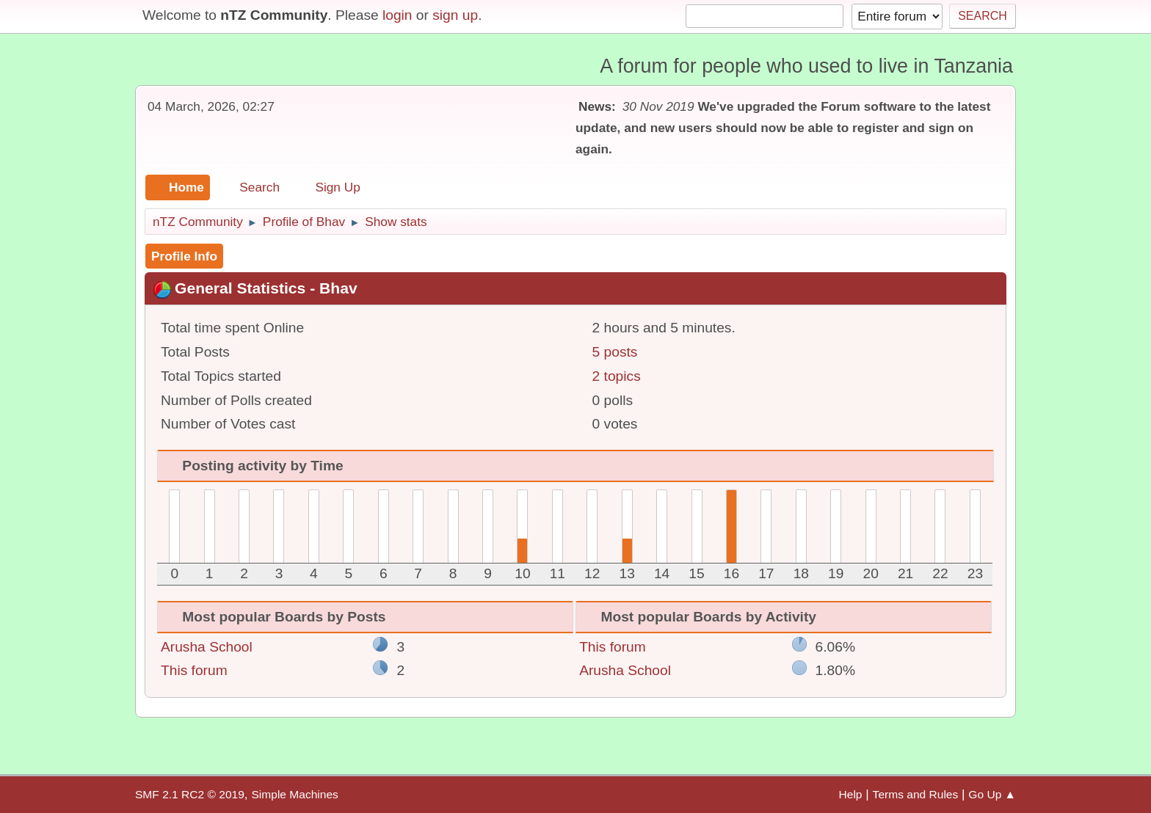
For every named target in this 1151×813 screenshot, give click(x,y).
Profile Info (184, 256)
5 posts (615, 352)
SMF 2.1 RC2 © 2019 (189, 794)
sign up (455, 15)
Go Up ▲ (992, 794)
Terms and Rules (916, 794)
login (397, 15)
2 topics (616, 376)
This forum (194, 670)
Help (851, 794)
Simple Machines (294, 794)
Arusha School (207, 647)
